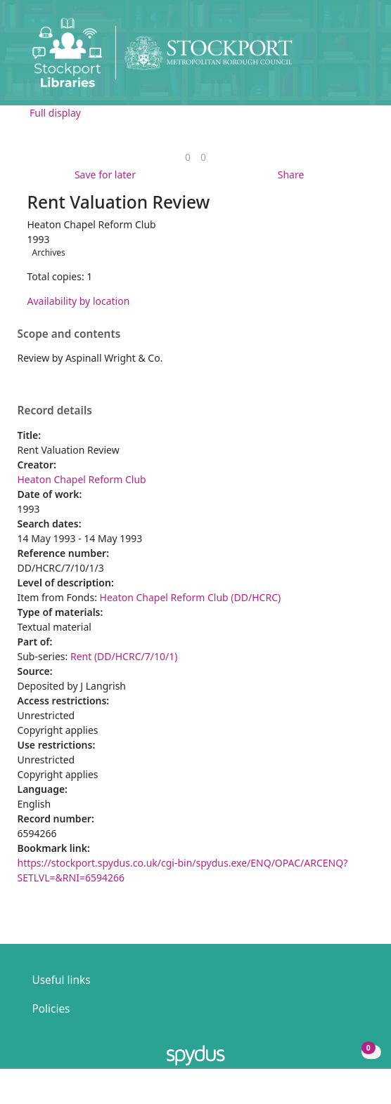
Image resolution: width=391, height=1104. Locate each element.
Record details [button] (55, 411)
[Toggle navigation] (359, 57)
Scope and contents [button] (69, 334)
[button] (342, 57)
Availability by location (78, 301)
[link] (188, 157)
